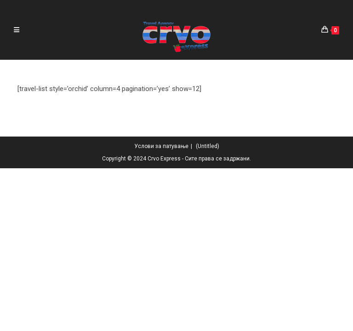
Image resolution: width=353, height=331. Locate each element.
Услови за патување (161, 309)
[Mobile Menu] (16, 30)
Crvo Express (164, 321)
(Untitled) (207, 309)
